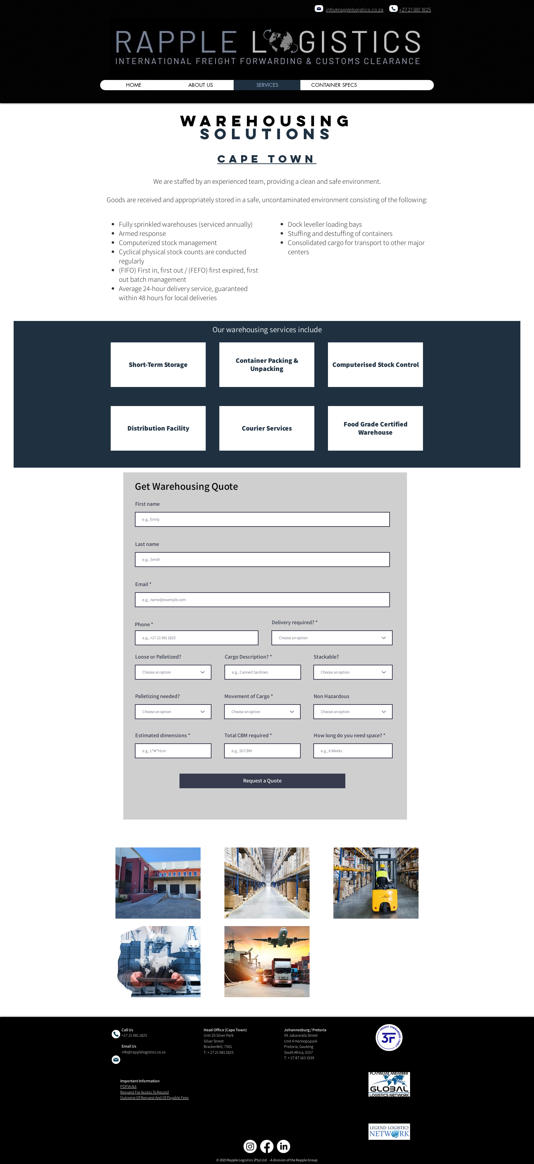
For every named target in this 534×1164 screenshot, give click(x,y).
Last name (147, 544)
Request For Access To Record (144, 1092)
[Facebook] (266, 1146)
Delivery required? (293, 622)
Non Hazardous (331, 696)
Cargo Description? (247, 657)
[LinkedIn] (283, 1146)
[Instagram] (250, 1146)
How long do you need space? (348, 735)
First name (147, 504)
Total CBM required (246, 735)
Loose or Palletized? (158, 657)
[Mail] (319, 8)
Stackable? (326, 657)
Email (141, 584)
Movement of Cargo (247, 696)
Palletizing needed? (157, 696)
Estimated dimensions (161, 735)
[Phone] (393, 8)
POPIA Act (128, 1086)
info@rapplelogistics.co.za (144, 1051)
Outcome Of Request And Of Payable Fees (154, 1097)
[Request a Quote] (262, 781)
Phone (142, 624)
